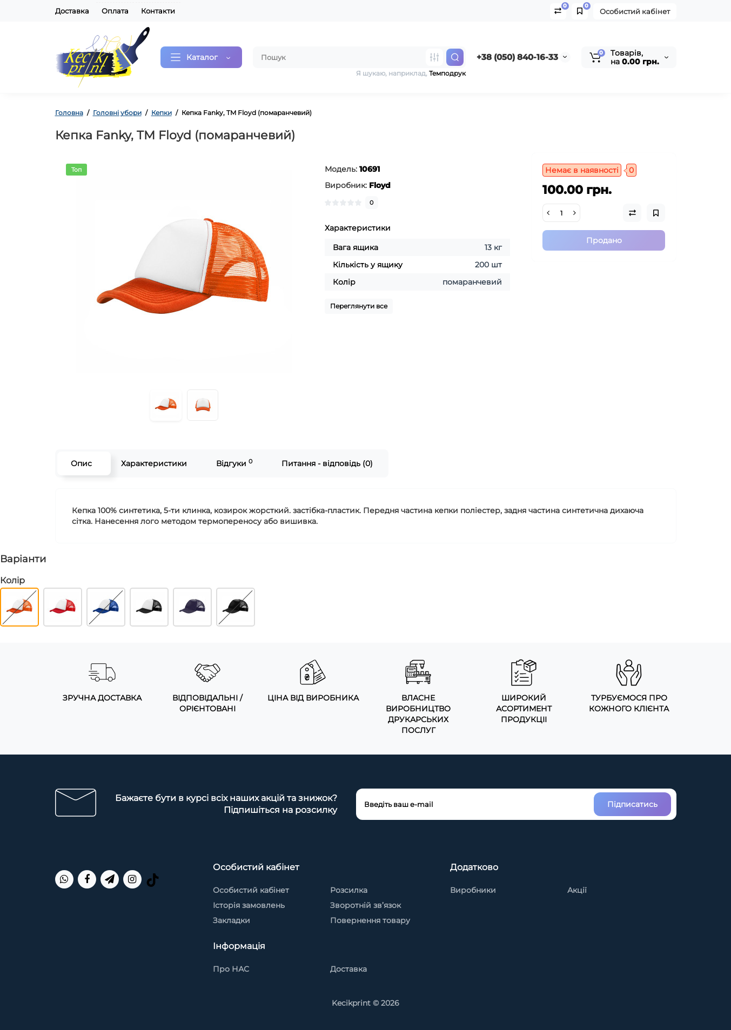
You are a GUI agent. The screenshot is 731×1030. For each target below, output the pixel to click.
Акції (577, 890)
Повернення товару (370, 920)
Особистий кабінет (635, 11)
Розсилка (348, 890)
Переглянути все (358, 306)
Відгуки (234, 463)
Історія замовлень (249, 905)
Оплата (115, 10)
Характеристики (154, 463)
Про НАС (231, 969)
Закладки (231, 920)
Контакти (158, 10)
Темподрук (447, 73)
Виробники (473, 890)
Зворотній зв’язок (365, 905)
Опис (81, 463)
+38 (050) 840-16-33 (517, 57)
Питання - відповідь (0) (327, 463)
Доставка (72, 10)
